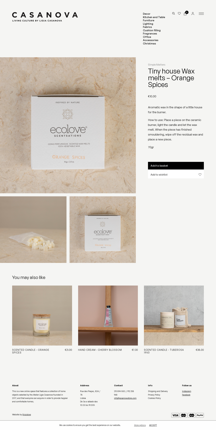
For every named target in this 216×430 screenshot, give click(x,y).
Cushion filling (152, 30)
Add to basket (159, 165)
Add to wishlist (176, 174)
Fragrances (150, 33)
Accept (153, 425)
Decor (146, 13)
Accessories (150, 40)
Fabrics (147, 27)
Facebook (186, 395)
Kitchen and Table (154, 17)
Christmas (149, 43)
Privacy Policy (154, 395)
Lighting (148, 23)
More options (140, 425)
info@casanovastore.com (125, 398)
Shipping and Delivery (158, 391)
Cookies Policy (154, 398)
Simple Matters (156, 64)
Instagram (186, 391)
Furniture (148, 20)
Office (147, 37)
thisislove (26, 414)
